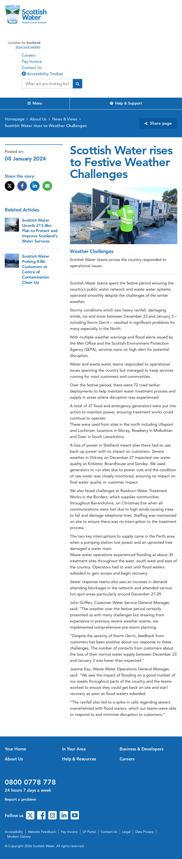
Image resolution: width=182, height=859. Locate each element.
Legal (126, 832)
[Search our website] (47, 83)
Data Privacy (144, 832)
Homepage (14, 119)
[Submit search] (77, 83)
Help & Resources (79, 759)
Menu (34, 103)
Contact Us (32, 67)
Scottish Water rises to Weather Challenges (46, 125)
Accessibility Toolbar (42, 73)
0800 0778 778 (30, 782)
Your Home (15, 749)
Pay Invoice (32, 61)
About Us (38, 119)
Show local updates (28, 47)
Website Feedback (42, 832)
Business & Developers (142, 749)
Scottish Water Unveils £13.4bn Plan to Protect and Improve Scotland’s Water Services (40, 230)
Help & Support (126, 103)
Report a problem (20, 799)
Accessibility (14, 832)
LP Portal (89, 832)
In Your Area (74, 749)
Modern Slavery (19, 836)
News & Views (64, 119)
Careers (29, 55)
